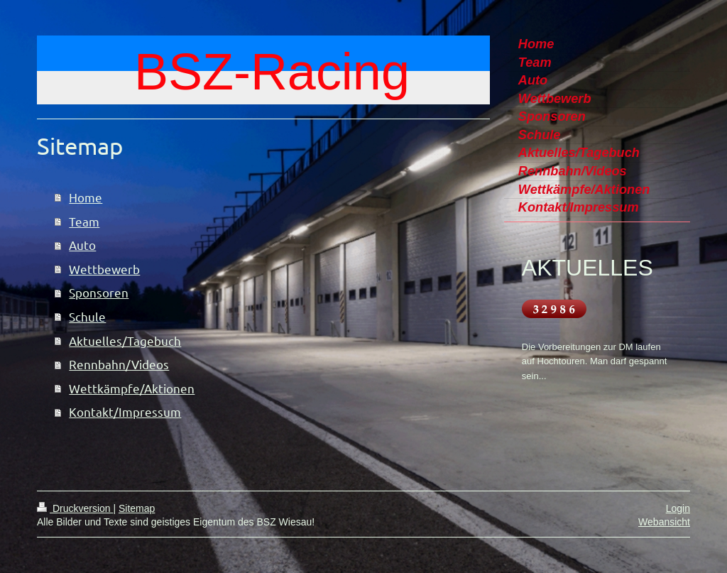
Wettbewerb (104, 268)
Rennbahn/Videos (119, 363)
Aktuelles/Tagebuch (125, 340)
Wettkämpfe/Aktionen (132, 388)
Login (678, 508)
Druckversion (75, 508)
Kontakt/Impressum (125, 411)
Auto (82, 244)
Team (84, 221)
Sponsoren (99, 292)
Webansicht (664, 522)
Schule (87, 316)
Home (85, 197)
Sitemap (137, 508)
